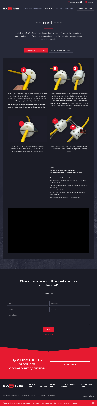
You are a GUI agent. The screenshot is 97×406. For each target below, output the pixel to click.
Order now (69, 8)
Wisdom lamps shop (85, 8)
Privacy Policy (48, 335)
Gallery (59, 8)
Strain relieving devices (32, 8)
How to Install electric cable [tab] (36, 50)
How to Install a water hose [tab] (60, 50)
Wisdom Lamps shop (87, 386)
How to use (49, 8)
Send (48, 330)
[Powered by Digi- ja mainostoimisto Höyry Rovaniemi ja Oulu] (88, 396)
